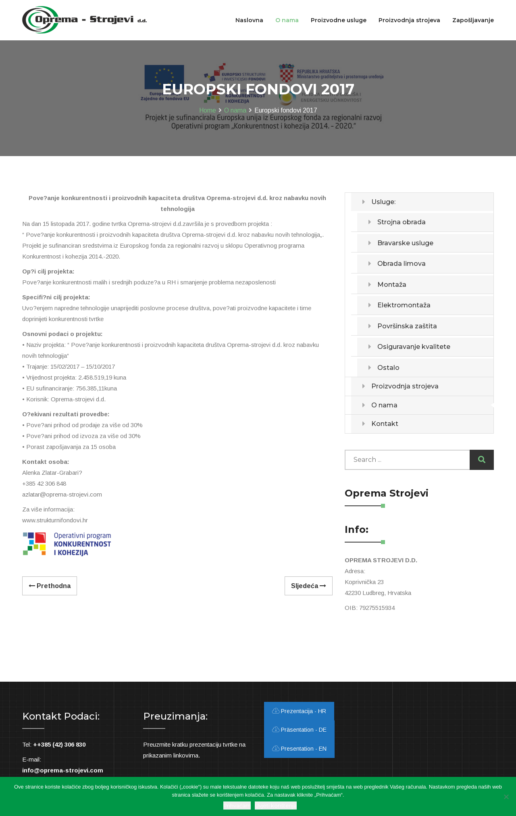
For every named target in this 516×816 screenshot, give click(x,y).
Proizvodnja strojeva (405, 386)
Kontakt (384, 424)
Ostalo (388, 367)
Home (207, 110)
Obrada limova (401, 263)
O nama (235, 110)
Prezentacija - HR (299, 711)
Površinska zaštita (407, 326)
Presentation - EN (299, 748)
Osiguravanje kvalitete (413, 347)
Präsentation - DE (299, 729)
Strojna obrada (401, 222)
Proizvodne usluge (338, 20)
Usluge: (383, 202)
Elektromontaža (404, 305)
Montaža (391, 284)
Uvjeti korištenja (276, 805)
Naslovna (249, 20)
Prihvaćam (237, 805)
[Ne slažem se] (506, 797)
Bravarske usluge (405, 243)
